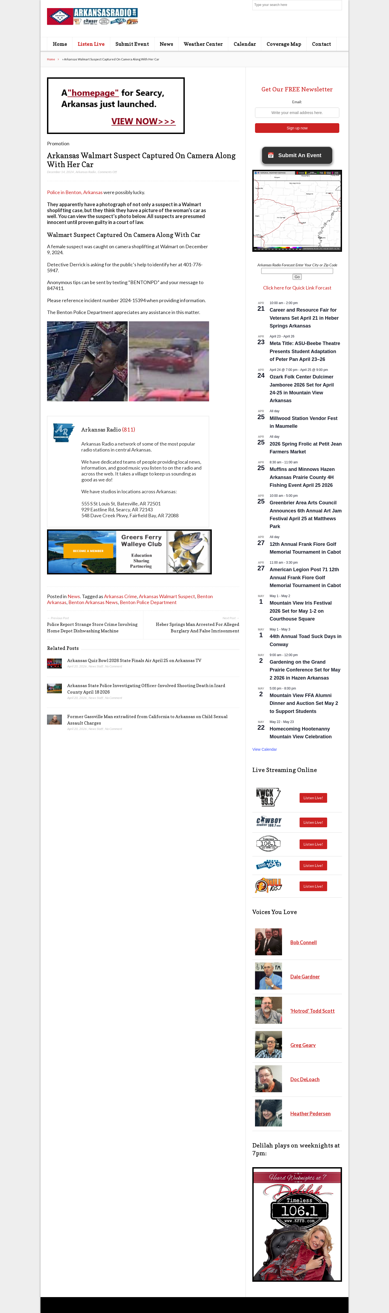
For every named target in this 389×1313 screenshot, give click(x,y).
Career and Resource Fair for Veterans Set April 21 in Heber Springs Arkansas (304, 317)
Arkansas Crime (120, 596)
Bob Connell (303, 942)
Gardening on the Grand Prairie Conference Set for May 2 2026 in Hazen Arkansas (305, 669)
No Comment (113, 666)
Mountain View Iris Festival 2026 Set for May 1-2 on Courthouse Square (301, 610)
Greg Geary (303, 1045)
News (166, 44)
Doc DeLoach (305, 1079)
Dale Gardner (305, 977)
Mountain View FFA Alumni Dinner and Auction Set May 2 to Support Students (304, 703)
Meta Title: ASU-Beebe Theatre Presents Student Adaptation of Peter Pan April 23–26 (305, 351)
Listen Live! (313, 797)
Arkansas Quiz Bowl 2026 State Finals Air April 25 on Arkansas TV (134, 660)
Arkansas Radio (86, 172)
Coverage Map (284, 44)
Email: (297, 101)
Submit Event (132, 44)
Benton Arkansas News (93, 602)
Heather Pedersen (310, 1113)
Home (60, 44)
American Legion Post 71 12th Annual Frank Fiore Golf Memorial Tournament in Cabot (305, 577)
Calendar (245, 44)
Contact (321, 44)
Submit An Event (294, 155)
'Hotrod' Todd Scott (312, 1011)
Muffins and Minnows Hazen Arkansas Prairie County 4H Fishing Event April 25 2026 (302, 477)
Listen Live (91, 44)
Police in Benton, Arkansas (75, 192)
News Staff (96, 666)
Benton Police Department (148, 602)
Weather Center (203, 44)
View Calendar (264, 749)
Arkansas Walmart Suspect (167, 596)
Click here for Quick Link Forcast (297, 288)
